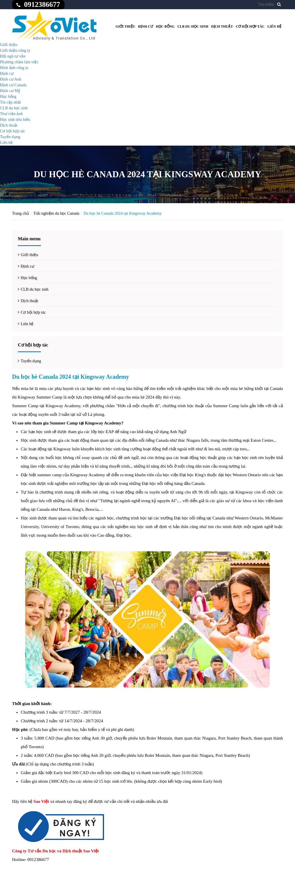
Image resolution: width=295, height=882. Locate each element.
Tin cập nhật (10, 102)
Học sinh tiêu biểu (15, 119)
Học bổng (165, 26)
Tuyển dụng (10, 137)
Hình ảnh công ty (14, 68)
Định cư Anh (10, 79)
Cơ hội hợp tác (250, 26)
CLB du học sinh (192, 26)
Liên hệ (274, 26)
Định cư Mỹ (10, 91)
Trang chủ (20, 213)
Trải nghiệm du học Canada (56, 213)
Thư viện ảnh (11, 114)
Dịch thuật (222, 26)
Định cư (145, 26)
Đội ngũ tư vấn (12, 56)
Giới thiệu (125, 26)
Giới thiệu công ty (15, 50)
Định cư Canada (13, 85)
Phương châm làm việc (19, 62)
